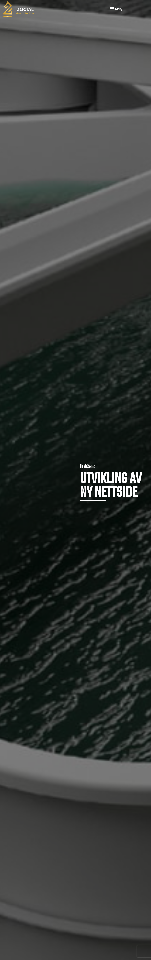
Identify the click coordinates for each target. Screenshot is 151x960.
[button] (116, 9)
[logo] (18, 9)
